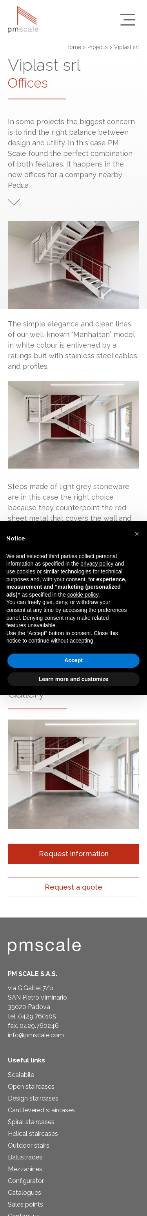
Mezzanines (25, 1169)
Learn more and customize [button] (73, 679)
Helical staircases (33, 1133)
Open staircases (31, 1086)
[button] (14, 769)
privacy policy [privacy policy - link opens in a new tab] (96, 563)
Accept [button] (73, 660)
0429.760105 (37, 1016)
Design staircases (33, 1098)
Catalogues (24, 1192)
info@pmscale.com (36, 1035)
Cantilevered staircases (41, 1110)
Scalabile (21, 1075)
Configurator (26, 1181)
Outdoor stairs (28, 1145)
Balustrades (25, 1157)
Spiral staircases (31, 1122)
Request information (74, 854)
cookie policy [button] (82, 595)
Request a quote (73, 887)
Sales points (25, 1204)
